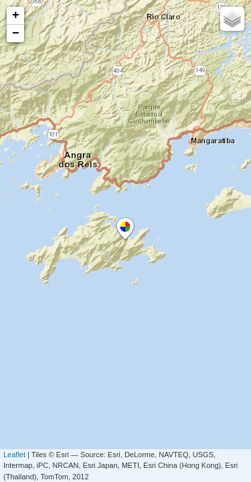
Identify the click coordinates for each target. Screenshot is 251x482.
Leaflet (14, 455)
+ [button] (15, 15)
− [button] (15, 33)
